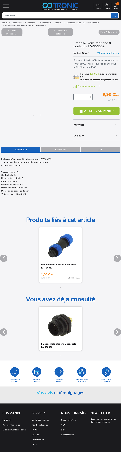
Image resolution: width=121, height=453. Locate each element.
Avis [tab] (100, 149)
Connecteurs (45, 22)
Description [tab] (21, 149)
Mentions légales (40, 425)
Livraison (6, 420)
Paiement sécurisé (11, 425)
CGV (63, 425)
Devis (34, 445)
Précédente (12, 32)
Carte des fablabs (40, 420)
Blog (63, 430)
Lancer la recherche (114, 15)
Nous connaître (68, 420)
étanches (59, 22)
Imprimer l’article (108, 52)
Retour (61, 32)
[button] (76, 97)
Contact (36, 435)
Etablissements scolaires (14, 430)
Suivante (109, 32)
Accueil (4, 22)
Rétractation (38, 440)
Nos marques (67, 435)
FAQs (34, 430)
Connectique (30, 22)
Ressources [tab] (61, 149)
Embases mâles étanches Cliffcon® (83, 22)
